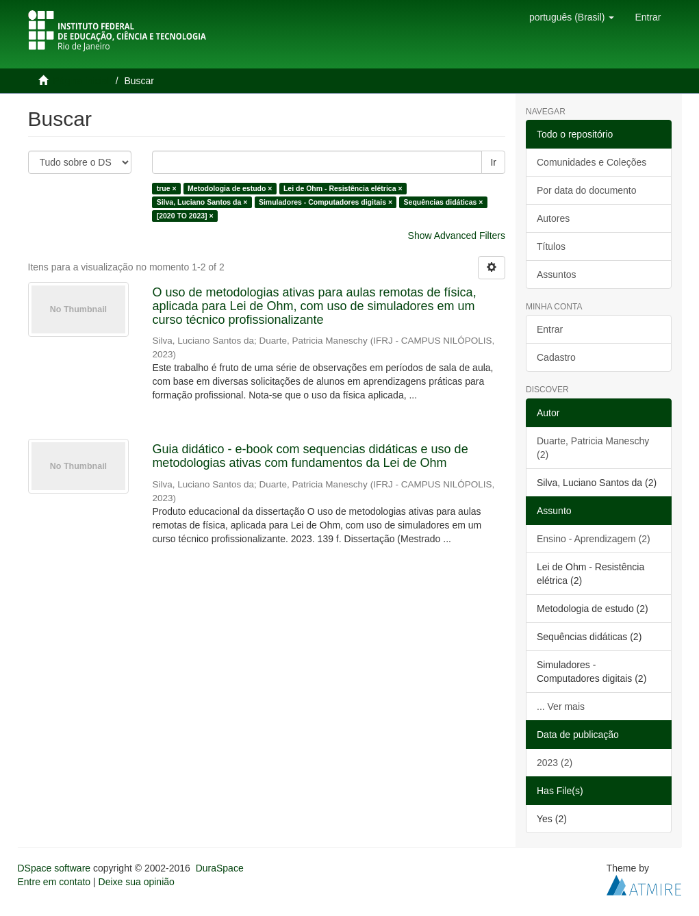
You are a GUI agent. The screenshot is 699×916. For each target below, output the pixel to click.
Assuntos (556, 274)
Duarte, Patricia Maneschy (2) (593, 447)
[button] (571, 17)
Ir (493, 162)
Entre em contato (54, 881)
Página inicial (81, 80)
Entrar (550, 329)
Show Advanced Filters (456, 235)
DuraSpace (220, 868)
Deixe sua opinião (137, 881)
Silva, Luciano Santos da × (202, 202)
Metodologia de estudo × (230, 188)
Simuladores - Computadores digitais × (325, 202)
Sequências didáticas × (443, 202)
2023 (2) (554, 762)
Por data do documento (587, 190)
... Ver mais (561, 706)
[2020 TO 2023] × (185, 216)
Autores (553, 218)
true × (167, 188)
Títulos (551, 246)
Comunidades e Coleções (591, 162)
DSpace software (54, 868)
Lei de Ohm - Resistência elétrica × (343, 188)
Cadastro (556, 357)
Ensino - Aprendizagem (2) (593, 538)
